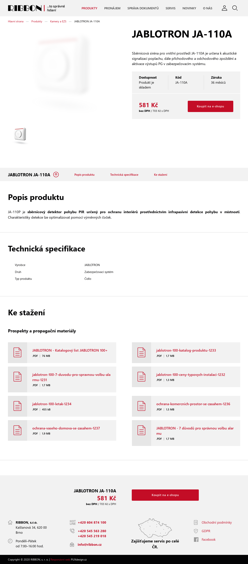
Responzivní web (60, 559)
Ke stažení (160, 174)
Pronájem (112, 8)
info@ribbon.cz (90, 544)
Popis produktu (84, 174)
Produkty (89, 8)
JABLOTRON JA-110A (29, 174)
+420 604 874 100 (92, 522)
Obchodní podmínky (217, 522)
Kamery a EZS (58, 21)
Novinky (189, 8)
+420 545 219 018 (92, 536)
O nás (207, 8)
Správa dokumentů (143, 8)
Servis (171, 8)
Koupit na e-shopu (210, 106)
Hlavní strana (15, 21)
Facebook (208, 539)
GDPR (206, 531)
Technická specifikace (124, 174)
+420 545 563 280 (92, 531)
